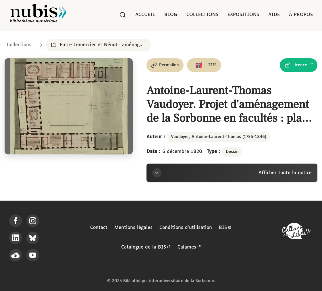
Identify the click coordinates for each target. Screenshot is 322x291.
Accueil (145, 14)
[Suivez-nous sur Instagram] (32, 220)
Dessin (232, 152)
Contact (98, 227)
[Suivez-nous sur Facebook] (15, 220)
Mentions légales (133, 227)
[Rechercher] (122, 14)
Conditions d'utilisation (185, 227)
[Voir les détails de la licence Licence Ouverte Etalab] (298, 65)
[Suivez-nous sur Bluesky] (32, 238)
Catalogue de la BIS (146, 247)
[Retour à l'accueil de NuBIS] (38, 14)
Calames (189, 247)
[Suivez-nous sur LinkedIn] (15, 238)
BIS (225, 228)
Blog (170, 14)
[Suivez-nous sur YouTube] (32, 255)
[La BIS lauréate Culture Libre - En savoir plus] (296, 232)
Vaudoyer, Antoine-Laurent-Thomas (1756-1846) (218, 137)
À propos (301, 14)
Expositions (243, 14)
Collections (202, 14)
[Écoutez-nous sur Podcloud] (15, 255)
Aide (274, 14)
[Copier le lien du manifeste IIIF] (204, 65)
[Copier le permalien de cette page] (165, 65)
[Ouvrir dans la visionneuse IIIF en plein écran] (69, 106)
